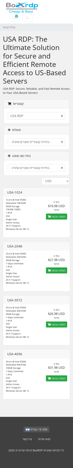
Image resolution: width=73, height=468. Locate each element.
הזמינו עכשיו (56, 216)
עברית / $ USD (36, 429)
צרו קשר (27, 439)
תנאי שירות (44, 439)
